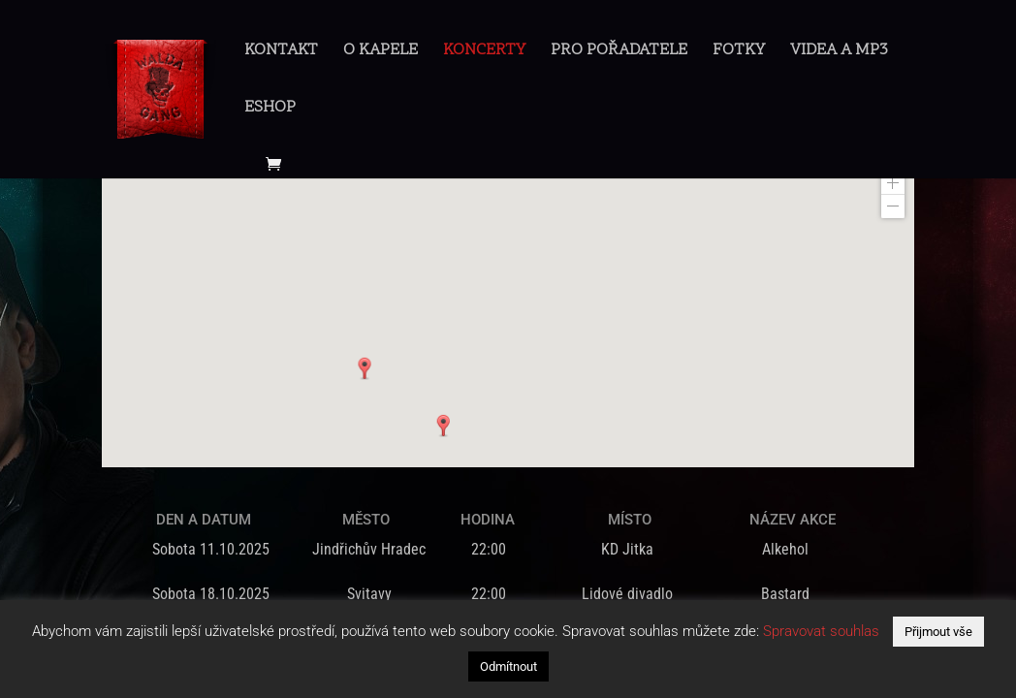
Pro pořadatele (619, 53)
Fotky (739, 53)
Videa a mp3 (839, 53)
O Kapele (380, 53)
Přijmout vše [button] (938, 631)
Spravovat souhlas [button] (821, 631)
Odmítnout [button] (508, 666)
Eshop (270, 110)
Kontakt (281, 53)
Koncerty (484, 53)
